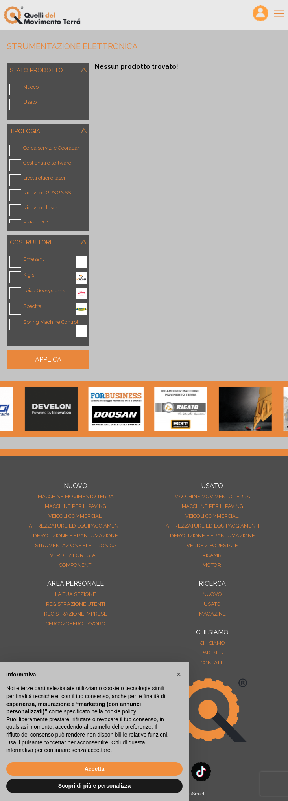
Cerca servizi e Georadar (51, 148)
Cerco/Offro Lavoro (75, 624)
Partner (212, 653)
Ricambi (212, 555)
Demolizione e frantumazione (75, 536)
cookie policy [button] (120, 711)
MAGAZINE (212, 614)
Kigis (28, 275)
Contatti (212, 662)
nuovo (212, 594)
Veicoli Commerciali (75, 516)
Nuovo (31, 87)
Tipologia (49, 131)
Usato (30, 102)
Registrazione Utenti (75, 604)
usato (212, 604)
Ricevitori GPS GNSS (47, 193)
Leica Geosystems (44, 290)
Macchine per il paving (75, 506)
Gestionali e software (47, 163)
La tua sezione (75, 594)
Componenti (75, 565)
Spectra (32, 306)
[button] (178, 674)
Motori (212, 565)
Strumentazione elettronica (75, 545)
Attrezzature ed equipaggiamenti (75, 526)
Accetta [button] (95, 769)
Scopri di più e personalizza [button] (94, 786)
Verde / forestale (76, 555)
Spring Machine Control (50, 322)
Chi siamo (212, 643)
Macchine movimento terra (76, 496)
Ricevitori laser (40, 208)
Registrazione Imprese (75, 614)
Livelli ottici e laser (44, 178)
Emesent (33, 259)
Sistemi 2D (35, 222)
